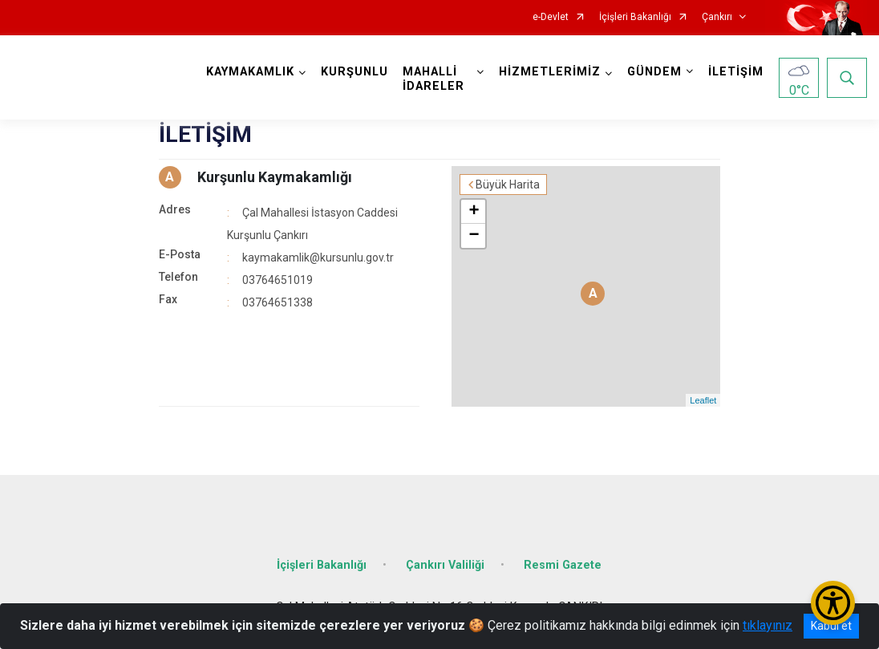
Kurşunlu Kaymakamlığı (274, 176)
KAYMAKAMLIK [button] (250, 72)
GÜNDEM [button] (654, 72)
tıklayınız (767, 625)
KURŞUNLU (354, 72)
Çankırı (717, 17)
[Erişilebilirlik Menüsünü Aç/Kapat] (833, 603)
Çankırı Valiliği (445, 565)
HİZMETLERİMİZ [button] (550, 72)
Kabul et (831, 625)
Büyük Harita (508, 184)
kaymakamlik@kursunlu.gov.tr (318, 257)
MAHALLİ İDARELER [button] (433, 79)
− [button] (473, 236)
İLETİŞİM (736, 72)
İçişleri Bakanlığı (635, 17)
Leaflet (703, 400)
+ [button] (473, 212)
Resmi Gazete (563, 565)
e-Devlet (551, 17)
